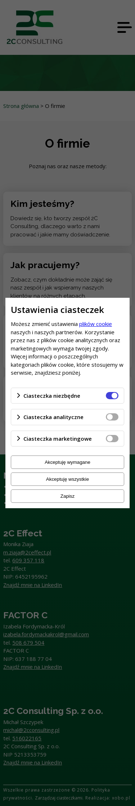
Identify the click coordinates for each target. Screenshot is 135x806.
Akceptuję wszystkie (67, 479)
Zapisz (67, 496)
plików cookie (95, 323)
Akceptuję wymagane (67, 462)
